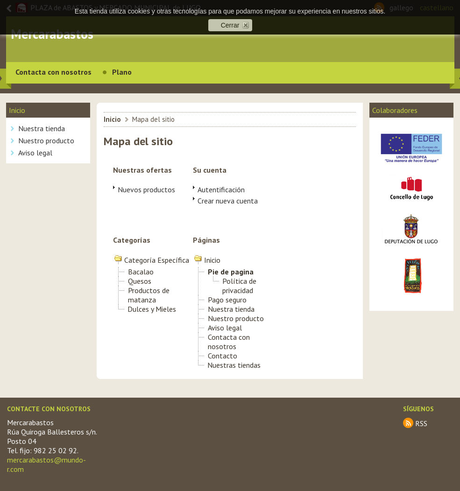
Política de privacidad (239, 285)
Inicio (112, 119)
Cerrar (230, 25)
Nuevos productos (146, 189)
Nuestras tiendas (234, 365)
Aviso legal (35, 152)
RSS (421, 423)
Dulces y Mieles (151, 309)
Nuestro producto (46, 140)
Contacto (222, 355)
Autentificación (221, 189)
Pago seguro (227, 299)
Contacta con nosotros (53, 72)
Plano (122, 72)
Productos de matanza (149, 295)
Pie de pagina (231, 271)
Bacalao (141, 271)
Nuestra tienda (41, 128)
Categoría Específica (156, 260)
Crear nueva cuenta (228, 200)
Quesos (139, 281)
